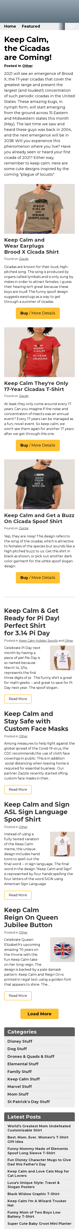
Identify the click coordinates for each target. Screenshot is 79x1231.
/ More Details (37, 313)
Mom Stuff (18, 1094)
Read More (18, 699)
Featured (31, 26)
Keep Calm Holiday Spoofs (38, 641)
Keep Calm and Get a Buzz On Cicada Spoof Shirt (39, 518)
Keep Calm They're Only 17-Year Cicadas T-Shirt (36, 386)
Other (27, 66)
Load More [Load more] (39, 1013)
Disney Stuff (20, 1041)
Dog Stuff (17, 1049)
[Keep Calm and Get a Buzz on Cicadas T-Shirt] (39, 484)
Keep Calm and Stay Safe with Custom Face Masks (36, 721)
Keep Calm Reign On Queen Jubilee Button (31, 917)
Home (10, 26)
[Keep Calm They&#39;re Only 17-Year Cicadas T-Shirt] (39, 352)
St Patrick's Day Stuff (29, 1101)
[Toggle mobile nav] (71, 26)
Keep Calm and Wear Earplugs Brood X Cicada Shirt (31, 246)
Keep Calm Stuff (24, 1079)
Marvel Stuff (20, 1086)
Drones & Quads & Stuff (31, 1056)
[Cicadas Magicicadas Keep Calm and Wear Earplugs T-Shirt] (39, 209)
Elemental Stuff (23, 1064)
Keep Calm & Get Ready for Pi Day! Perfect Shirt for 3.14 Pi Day (31, 622)
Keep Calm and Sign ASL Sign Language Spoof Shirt (37, 812)
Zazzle (24, 259)
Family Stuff (20, 1071)
